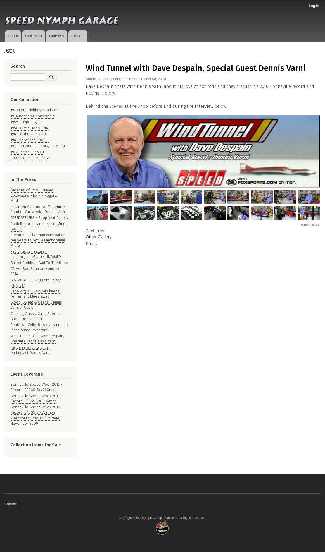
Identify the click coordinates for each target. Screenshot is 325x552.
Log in (314, 6)
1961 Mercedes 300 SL (30, 140)
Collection (33, 36)
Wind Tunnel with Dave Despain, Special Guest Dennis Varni (37, 338)
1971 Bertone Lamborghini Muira (38, 146)
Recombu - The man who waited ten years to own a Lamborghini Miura (38, 240)
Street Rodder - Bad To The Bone (39, 262)
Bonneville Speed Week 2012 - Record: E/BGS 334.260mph (36, 387)
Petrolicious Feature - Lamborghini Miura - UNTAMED (36, 254)
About (13, 36)
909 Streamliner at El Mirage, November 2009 (35, 421)
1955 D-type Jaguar (26, 122)
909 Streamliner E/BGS (30, 158)
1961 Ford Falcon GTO (28, 134)
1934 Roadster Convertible (33, 116)
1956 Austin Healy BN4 (29, 128)
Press (91, 243)
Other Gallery (99, 236)
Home (9, 50)
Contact (77, 36)
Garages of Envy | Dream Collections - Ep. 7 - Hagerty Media (34, 195)
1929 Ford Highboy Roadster (34, 110)
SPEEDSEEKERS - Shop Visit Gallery (39, 217)
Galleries (56, 36)
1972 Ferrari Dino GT (27, 152)
